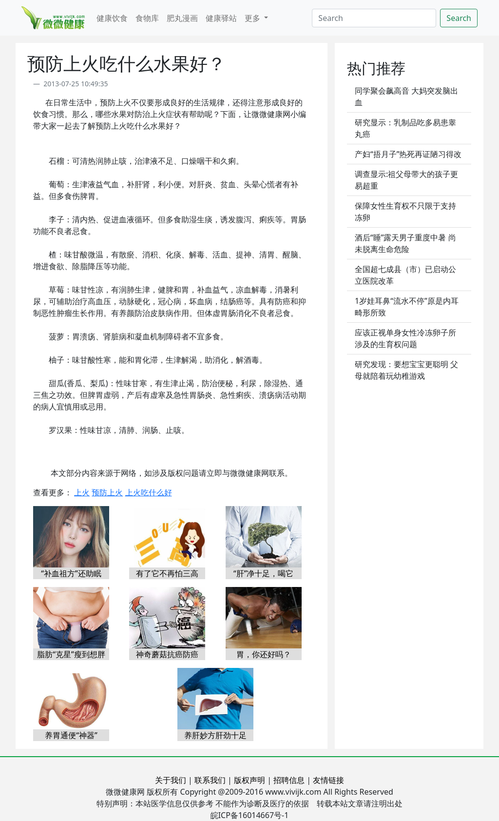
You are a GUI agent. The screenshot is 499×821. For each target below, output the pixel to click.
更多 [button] (253, 18)
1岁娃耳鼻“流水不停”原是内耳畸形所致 (407, 306)
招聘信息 (289, 780)
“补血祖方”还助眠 (71, 573)
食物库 (147, 18)
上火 (82, 492)
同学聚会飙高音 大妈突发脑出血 (406, 96)
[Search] (374, 18)
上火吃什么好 (148, 492)
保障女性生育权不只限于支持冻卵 (405, 211)
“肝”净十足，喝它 (263, 573)
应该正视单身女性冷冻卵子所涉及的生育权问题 (405, 338)
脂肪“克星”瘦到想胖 (71, 654)
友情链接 (328, 780)
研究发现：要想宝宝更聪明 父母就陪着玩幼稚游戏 (406, 370)
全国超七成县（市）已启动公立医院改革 (405, 275)
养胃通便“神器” (71, 735)
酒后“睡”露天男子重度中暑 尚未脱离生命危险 (405, 243)
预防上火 (107, 492)
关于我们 (170, 780)
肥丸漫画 (182, 18)
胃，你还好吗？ (263, 654)
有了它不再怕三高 (167, 573)
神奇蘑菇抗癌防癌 (167, 654)
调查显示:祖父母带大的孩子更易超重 (406, 180)
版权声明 (249, 780)
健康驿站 (221, 18)
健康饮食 (112, 18)
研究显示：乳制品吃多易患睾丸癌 (405, 128)
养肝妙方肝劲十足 (215, 735)
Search (458, 18)
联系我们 (210, 780)
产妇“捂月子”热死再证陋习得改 (408, 154)
